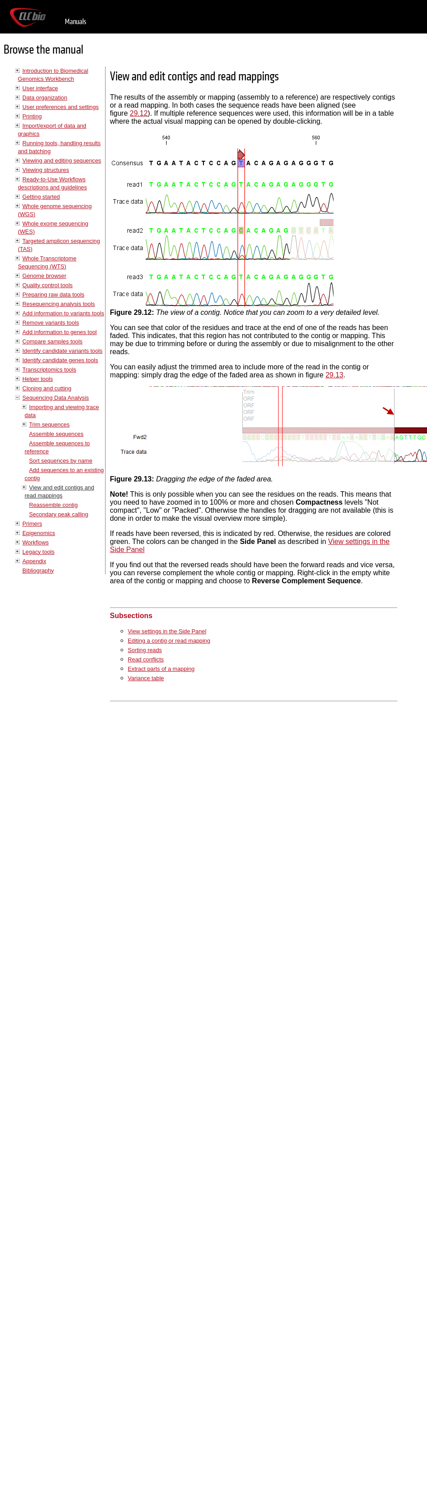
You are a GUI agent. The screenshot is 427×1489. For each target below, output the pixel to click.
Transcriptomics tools (49, 369)
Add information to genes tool (59, 332)
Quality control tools (47, 285)
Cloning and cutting (47, 388)
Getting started (41, 196)
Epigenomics (38, 533)
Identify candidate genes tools (60, 360)
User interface (40, 88)
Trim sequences (49, 424)
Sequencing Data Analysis (55, 397)
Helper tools (37, 379)
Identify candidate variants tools (62, 350)
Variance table (146, 678)
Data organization (44, 97)
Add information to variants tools (63, 313)
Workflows (35, 542)
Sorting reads (145, 650)
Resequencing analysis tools (58, 304)
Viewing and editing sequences (61, 160)
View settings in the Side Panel (167, 631)
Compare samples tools (52, 341)
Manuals (75, 21)
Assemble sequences (56, 434)
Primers (32, 523)
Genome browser (44, 275)
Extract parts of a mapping (161, 668)
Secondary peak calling (58, 514)
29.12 (139, 113)
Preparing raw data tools (53, 294)
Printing (32, 116)
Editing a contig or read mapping (169, 640)
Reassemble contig (53, 505)
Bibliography (38, 570)
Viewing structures (45, 170)
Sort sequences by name (61, 460)
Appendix (34, 561)
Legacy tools (38, 551)
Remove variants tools (50, 322)
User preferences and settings (60, 107)
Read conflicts (146, 659)
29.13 (334, 375)
